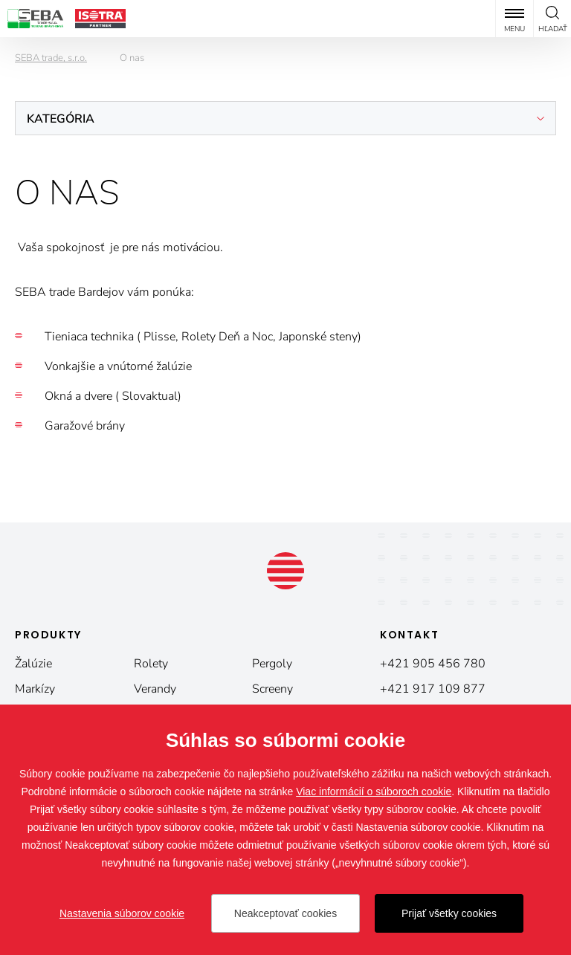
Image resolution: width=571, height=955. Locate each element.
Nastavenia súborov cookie (121, 913)
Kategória (60, 119)
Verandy (155, 689)
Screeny (272, 689)
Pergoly (272, 663)
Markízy (35, 689)
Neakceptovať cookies (285, 913)
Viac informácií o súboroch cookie (373, 791)
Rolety (151, 663)
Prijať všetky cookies (449, 913)
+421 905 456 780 (432, 663)
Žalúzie (33, 663)
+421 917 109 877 (432, 689)
